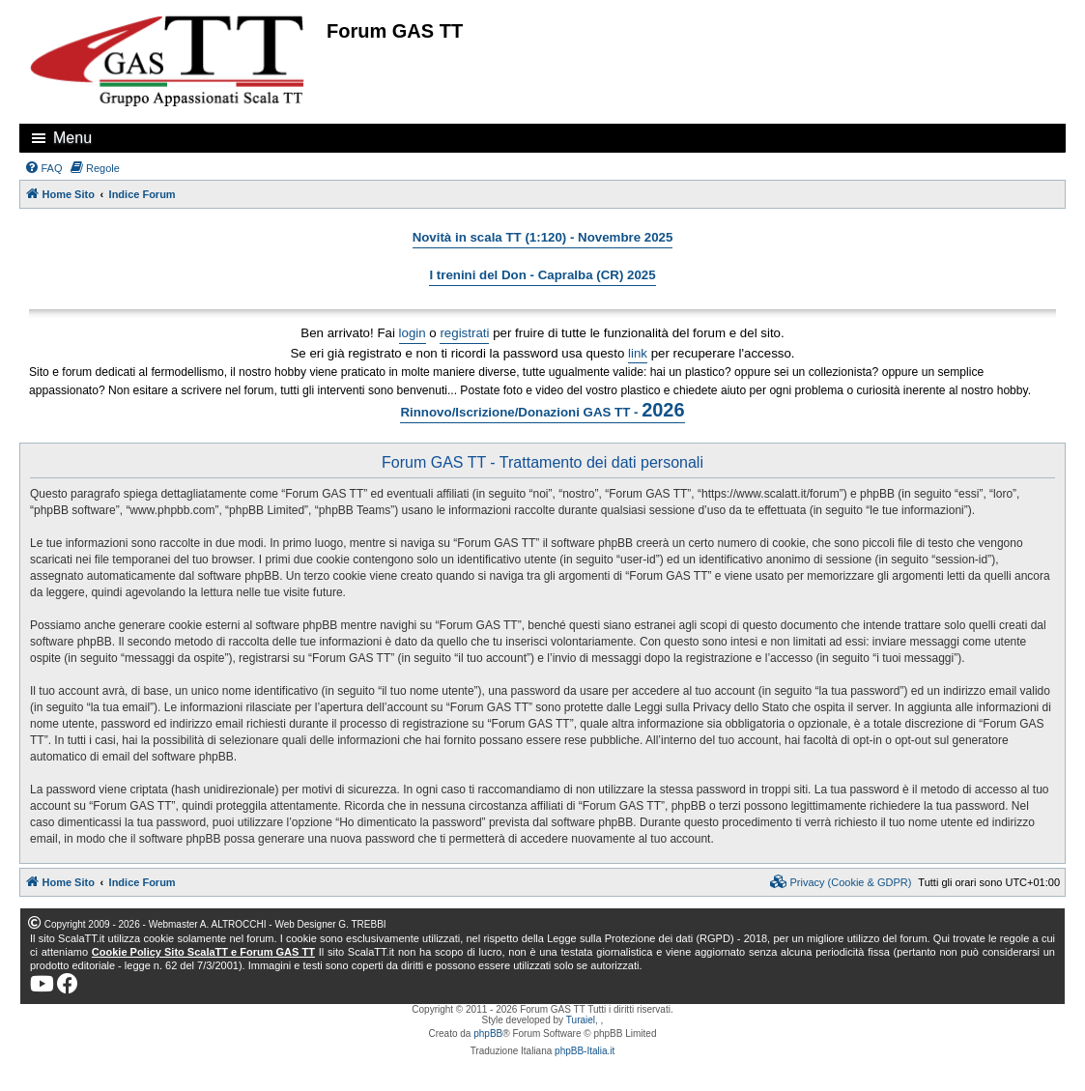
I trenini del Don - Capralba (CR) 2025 (542, 275)
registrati (464, 333)
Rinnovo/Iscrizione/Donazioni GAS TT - (542, 409)
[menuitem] (43, 168)
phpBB (487, 1033)
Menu (72, 137)
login (412, 333)
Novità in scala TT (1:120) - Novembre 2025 (543, 237)
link (637, 353)
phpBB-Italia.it (584, 1051)
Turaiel (580, 1020)
